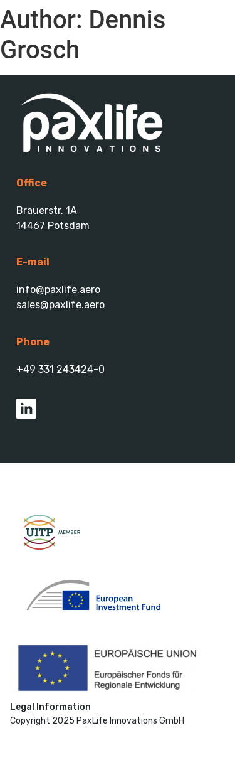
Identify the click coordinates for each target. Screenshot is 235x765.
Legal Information (50, 707)
